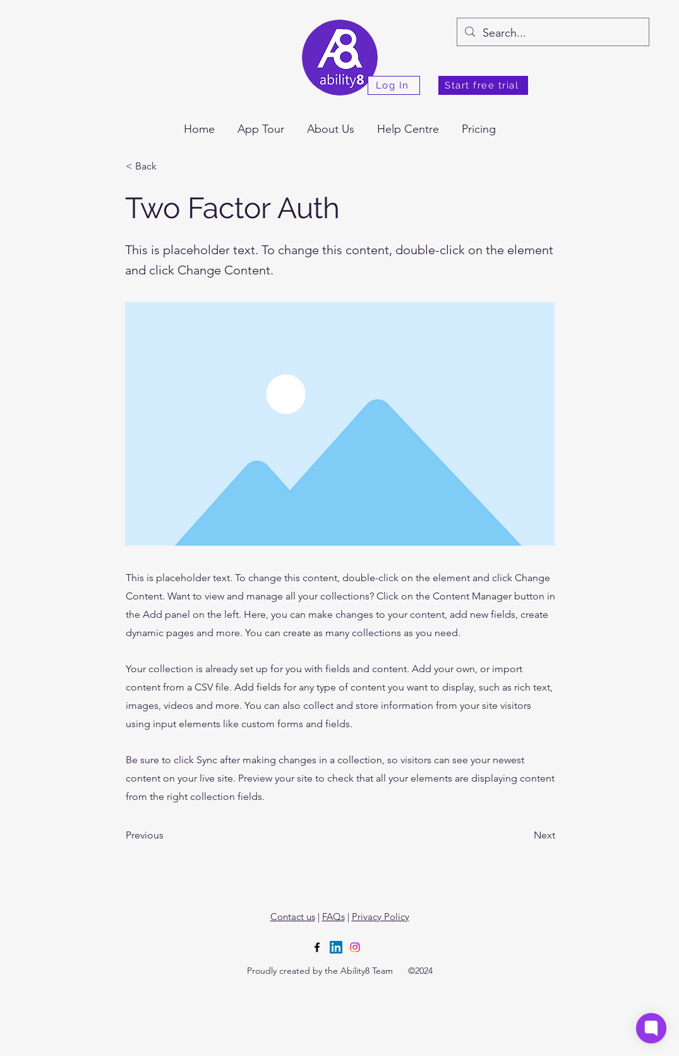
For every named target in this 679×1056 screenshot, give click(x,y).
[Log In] (394, 85)
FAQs (333, 917)
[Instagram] (355, 947)
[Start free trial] (483, 85)
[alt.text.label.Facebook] (317, 947)
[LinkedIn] (336, 947)
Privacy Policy (380, 917)
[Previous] (167, 835)
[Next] (523, 835)
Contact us (292, 917)
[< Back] (167, 166)
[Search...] (552, 33)
